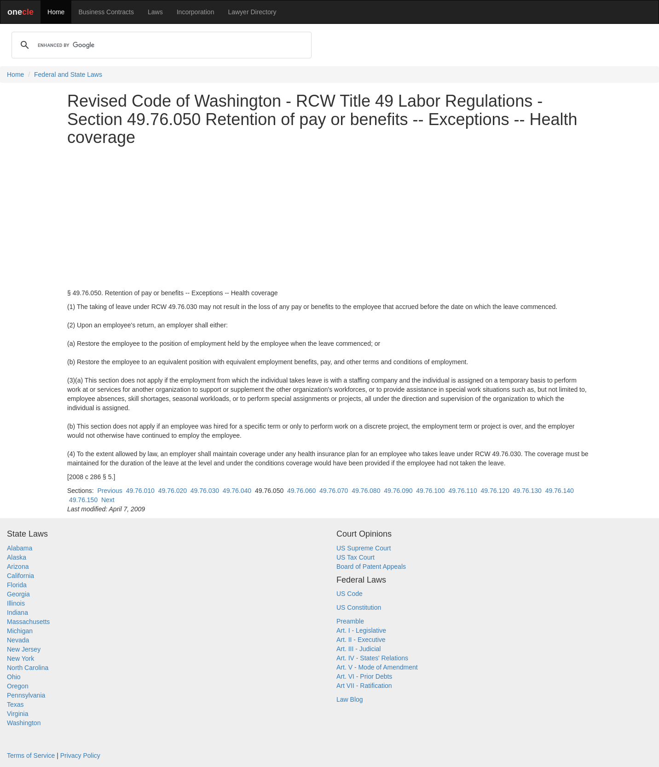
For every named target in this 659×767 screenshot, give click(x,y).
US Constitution (358, 607)
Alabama (19, 548)
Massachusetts (28, 621)
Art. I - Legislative (361, 630)
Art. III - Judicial (358, 649)
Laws (155, 12)
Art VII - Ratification (364, 685)
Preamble (350, 621)
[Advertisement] (329, 217)
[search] (160, 45)
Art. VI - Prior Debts (364, 676)
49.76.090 (398, 490)
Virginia (17, 713)
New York (20, 658)
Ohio (14, 677)
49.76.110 (462, 490)
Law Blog (349, 699)
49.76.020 (172, 490)
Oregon (18, 686)
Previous (109, 490)
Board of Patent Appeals (371, 566)
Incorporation (195, 12)
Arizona (18, 566)
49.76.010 (140, 490)
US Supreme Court (363, 548)
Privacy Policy (80, 755)
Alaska (16, 557)
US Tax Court (355, 557)
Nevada (18, 640)
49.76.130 (527, 490)
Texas (15, 704)
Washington (23, 723)
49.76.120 (494, 490)
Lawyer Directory (252, 12)
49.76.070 (333, 490)
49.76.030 (205, 490)
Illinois (16, 603)
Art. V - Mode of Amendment (377, 667)
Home (55, 12)
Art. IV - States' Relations (372, 658)
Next (108, 500)
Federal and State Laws (68, 74)
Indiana (17, 612)
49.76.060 (301, 490)
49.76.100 (430, 490)
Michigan (20, 631)
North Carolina (27, 667)
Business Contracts (106, 12)
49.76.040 (237, 490)
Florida (17, 585)
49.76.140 (559, 490)
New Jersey (23, 649)
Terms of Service (31, 755)
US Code (349, 593)
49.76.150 (83, 500)
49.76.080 (366, 490)
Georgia (18, 594)
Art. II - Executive (361, 639)
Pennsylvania (26, 695)
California (20, 575)
